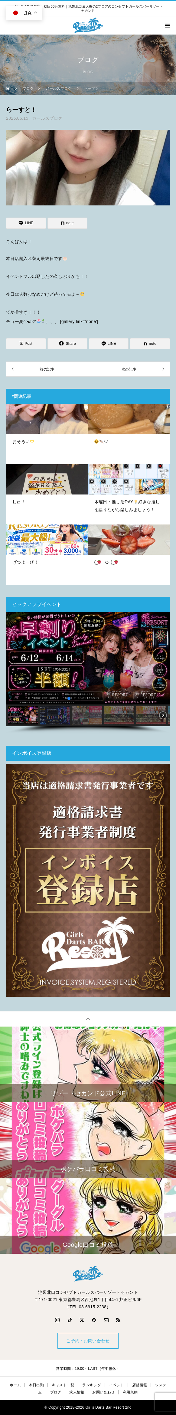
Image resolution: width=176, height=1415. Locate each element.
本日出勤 (36, 1385)
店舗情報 (139, 1385)
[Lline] (26, 223)
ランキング (91, 1385)
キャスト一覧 (63, 1385)
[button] (13, 658)
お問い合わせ (103, 1392)
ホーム (15, 1385)
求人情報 (76, 1392)
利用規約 (130, 1392)
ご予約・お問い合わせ (88, 1340)
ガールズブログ (47, 118)
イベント (116, 1385)
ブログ (55, 1392)
